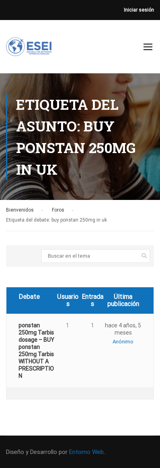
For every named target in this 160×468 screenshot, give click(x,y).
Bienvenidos (20, 210)
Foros (58, 210)
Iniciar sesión (139, 10)
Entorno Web (86, 452)
